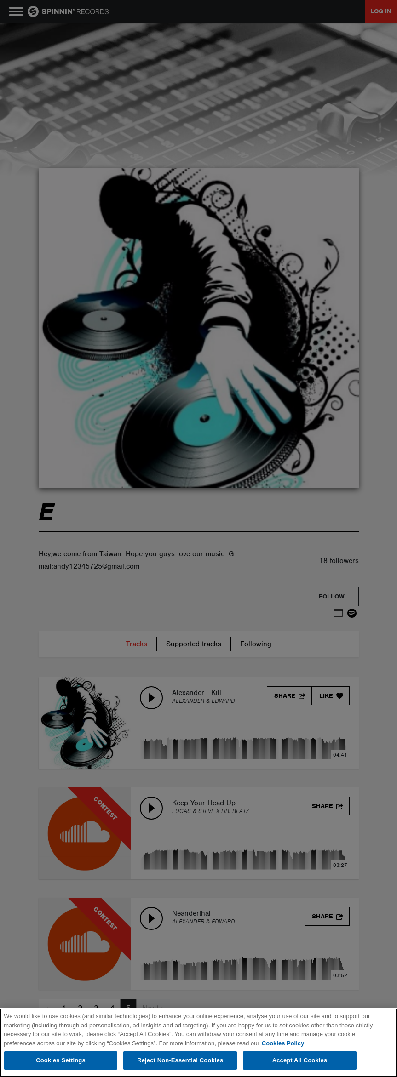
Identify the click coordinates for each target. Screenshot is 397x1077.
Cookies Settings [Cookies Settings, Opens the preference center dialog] (61, 1060)
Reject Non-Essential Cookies (180, 1060)
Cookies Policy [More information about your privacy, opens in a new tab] (283, 1043)
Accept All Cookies (300, 1060)
